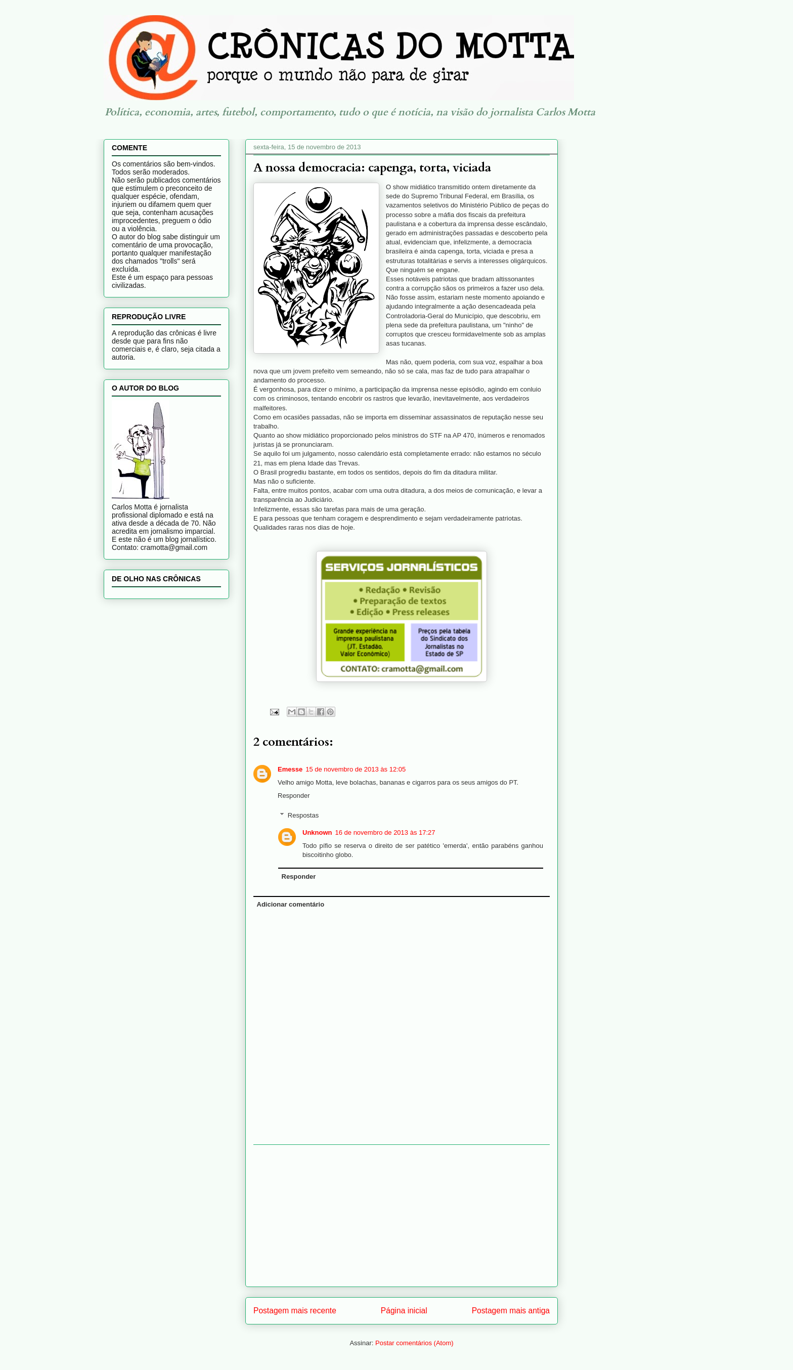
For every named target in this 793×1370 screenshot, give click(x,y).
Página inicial (404, 1310)
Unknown (317, 832)
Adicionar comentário (291, 904)
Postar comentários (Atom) (414, 1343)
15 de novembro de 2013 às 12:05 (355, 769)
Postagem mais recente (294, 1310)
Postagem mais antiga (511, 1310)
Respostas (303, 815)
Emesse (290, 769)
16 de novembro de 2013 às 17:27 (385, 832)
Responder (294, 795)
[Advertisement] (401, 1215)
